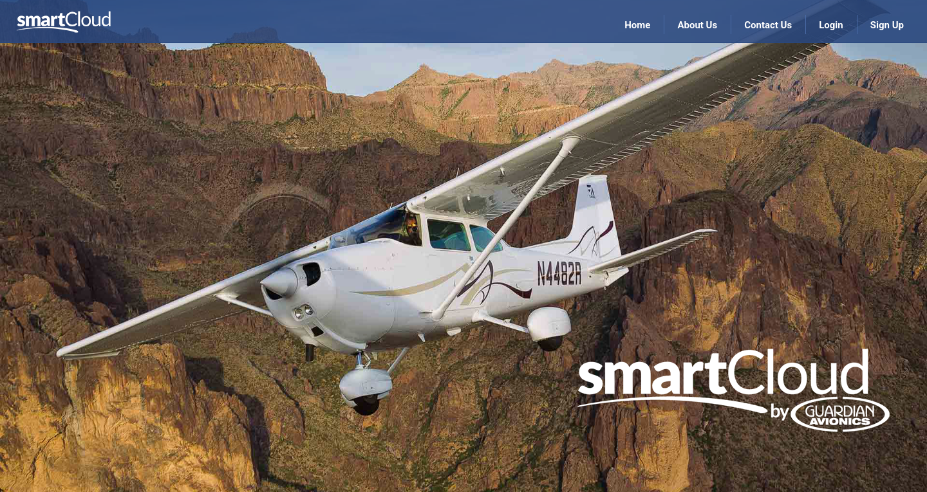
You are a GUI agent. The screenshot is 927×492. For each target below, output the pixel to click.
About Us (697, 25)
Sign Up (887, 25)
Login (831, 25)
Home (637, 25)
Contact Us (768, 25)
